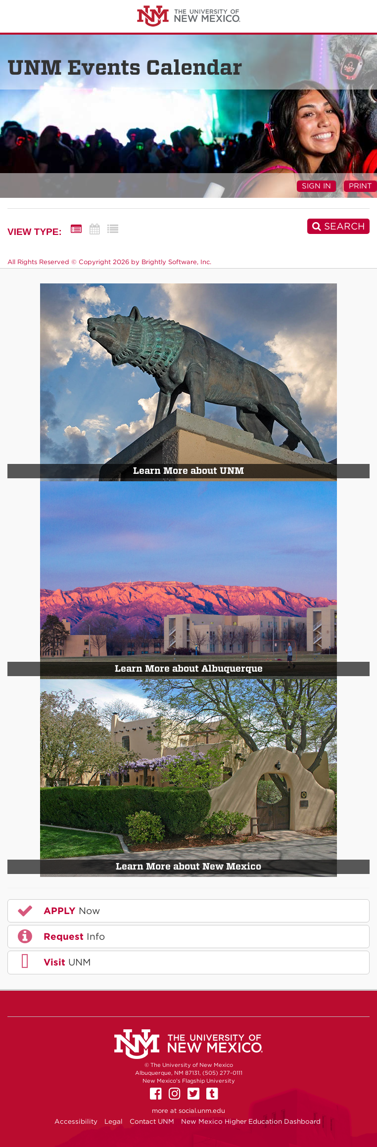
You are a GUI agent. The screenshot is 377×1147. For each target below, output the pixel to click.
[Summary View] (76, 229)
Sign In (316, 186)
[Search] (338, 226)
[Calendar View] (94, 229)
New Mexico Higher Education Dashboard (251, 1121)
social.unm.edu (202, 1110)
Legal (113, 1121)
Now (58, 910)
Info (60, 936)
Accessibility (75, 1121)
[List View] (112, 229)
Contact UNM (152, 1121)
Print (360, 186)
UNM (53, 962)
